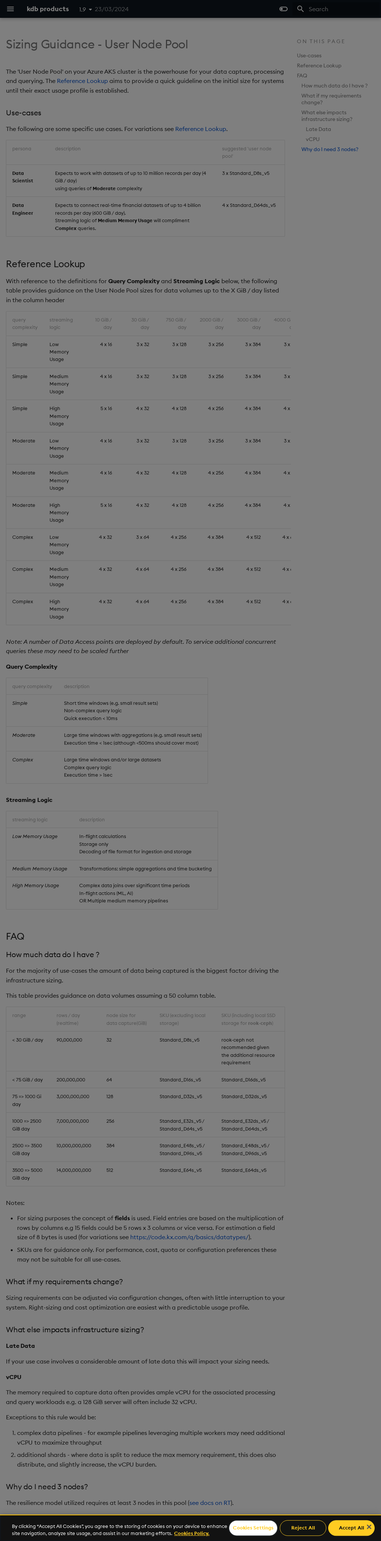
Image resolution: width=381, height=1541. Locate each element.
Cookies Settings (253, 1528)
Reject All (303, 1528)
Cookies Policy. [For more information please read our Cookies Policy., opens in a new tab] (191, 1533)
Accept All (351, 1528)
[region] (190, 1528)
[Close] (369, 1527)
